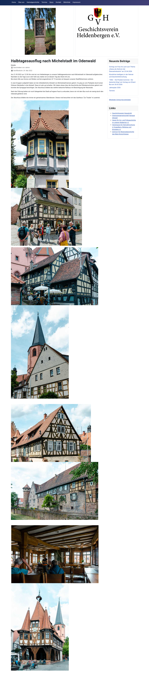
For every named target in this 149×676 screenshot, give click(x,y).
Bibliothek (66, 2)
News (51, 2)
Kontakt (58, 2)
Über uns (21, 2)
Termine (44, 2)
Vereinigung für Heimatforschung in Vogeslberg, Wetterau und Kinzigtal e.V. (123, 127)
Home (14, 2)
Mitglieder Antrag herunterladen (120, 100)
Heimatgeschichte (33, 2)
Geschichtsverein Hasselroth (122, 113)
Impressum (76, 2)
